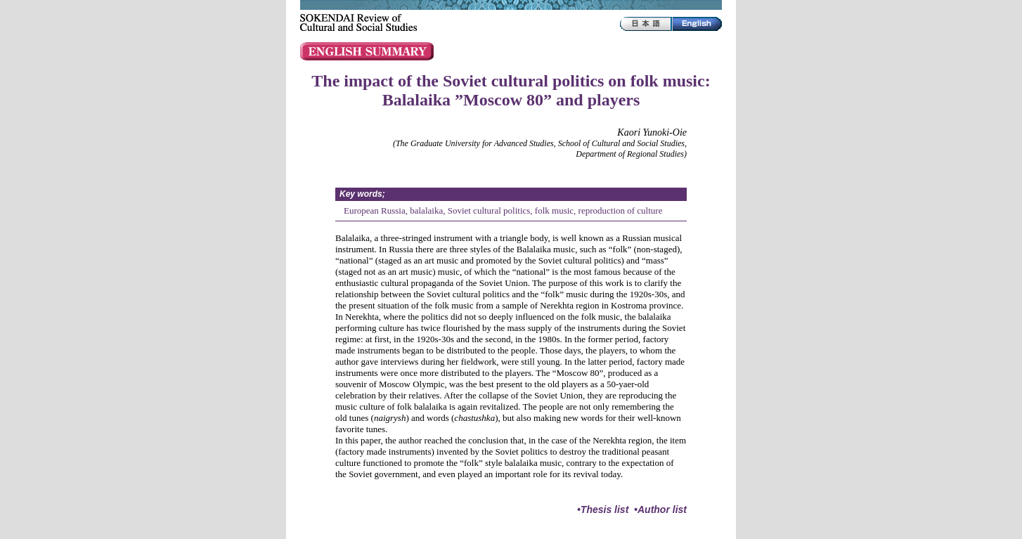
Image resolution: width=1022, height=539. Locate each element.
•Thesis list (602, 509)
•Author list (660, 509)
